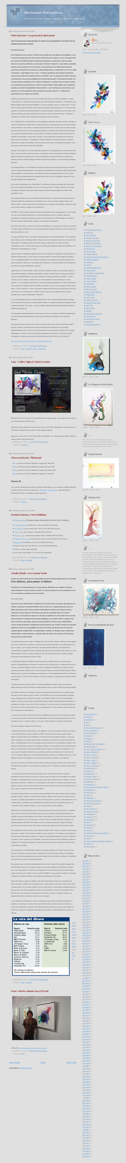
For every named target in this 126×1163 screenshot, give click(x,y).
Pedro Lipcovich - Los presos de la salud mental (33, 35)
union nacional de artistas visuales (98, 841)
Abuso (88, 717)
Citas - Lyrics (90, 760)
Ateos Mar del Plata (93, 241)
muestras (24, 445)
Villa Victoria (90, 846)
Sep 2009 (85, 1060)
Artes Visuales (91, 733)
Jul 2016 (85, 879)
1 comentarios (41, 499)
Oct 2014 (85, 925)
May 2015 (86, 909)
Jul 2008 (85, 1098)
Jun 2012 (85, 981)
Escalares (89, 262)
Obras (88, 822)
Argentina (89, 720)
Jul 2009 (85, 1066)
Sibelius (89, 311)
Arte (87, 725)
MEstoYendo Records (94, 292)
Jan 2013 (85, 965)
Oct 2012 (85, 970)
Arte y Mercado (91, 730)
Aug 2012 (85, 975)
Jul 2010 (85, 1034)
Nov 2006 (85, 1151)
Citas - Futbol (91, 755)
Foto (16, 463)
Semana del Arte (20, 520)
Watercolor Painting (93, 319)
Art (87, 722)
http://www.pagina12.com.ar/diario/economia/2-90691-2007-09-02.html (74, 940)
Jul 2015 (85, 903)
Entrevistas (90, 774)
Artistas (88, 736)
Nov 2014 (85, 922)
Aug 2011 (85, 1007)
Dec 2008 (85, 1084)
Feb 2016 (85, 885)
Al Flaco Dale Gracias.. (94, 230)
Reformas (89, 836)
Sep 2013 (85, 957)
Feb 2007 (85, 1143)
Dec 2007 (85, 1116)
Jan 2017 (85, 871)
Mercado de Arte (92, 811)
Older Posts (71, 1062)
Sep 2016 (85, 874)
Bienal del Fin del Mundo (95, 744)
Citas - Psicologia (39, 349)
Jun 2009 (85, 1068)
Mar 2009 (85, 1076)
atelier (88, 741)
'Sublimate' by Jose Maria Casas (48, 490)
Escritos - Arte (91, 776)
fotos (23, 560)
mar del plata (90, 809)
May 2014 (86, 935)
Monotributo (90, 814)
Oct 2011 (85, 1002)
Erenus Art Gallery (20, 535)
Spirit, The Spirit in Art (22, 539)
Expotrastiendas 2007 (21, 525)
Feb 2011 (85, 1018)
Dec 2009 (85, 1052)
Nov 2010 (85, 1026)
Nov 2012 (85, 967)
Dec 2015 (85, 890)
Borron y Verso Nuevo (94, 246)
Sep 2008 (85, 1092)
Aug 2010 (85, 1031)
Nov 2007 (85, 1119)
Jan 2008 (85, 1114)
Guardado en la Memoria (95, 273)
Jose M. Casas (91, 281)
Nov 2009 (85, 1055)
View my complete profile (91, 52)
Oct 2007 (85, 1122)
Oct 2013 (85, 954)
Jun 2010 (85, 1036)
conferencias (90, 768)
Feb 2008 (85, 1111)
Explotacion (90, 784)
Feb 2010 (85, 1047)
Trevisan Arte (91, 316)
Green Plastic (91, 270)
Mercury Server (91, 289)
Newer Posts (14, 1062)
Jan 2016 (85, 887)
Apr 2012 (85, 986)
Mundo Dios (90, 295)
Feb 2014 (85, 943)
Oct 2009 (85, 1058)
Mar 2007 (85, 1140)
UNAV (88, 838)
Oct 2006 (85, 1154)
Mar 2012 (85, 988)
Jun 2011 (85, 1010)
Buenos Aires (91, 746)
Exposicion (90, 790)
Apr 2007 (85, 1138)
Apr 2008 (85, 1106)
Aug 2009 (85, 1063)
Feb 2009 (85, 1079)
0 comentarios (41, 346)
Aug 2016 (85, 877)
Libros (88, 806)
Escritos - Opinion (92, 779)
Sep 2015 (85, 898)
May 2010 (86, 1039)
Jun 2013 (85, 959)
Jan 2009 (85, 1082)
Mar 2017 (85, 866)
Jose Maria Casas (92, 803)
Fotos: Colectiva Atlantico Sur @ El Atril (29, 991)
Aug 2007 (85, 1127)
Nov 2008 (85, 1087)
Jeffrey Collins (91, 278)
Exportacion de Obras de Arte (96, 787)
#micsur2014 (90, 714)
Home (43, 1062)
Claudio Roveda (92, 254)
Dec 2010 (85, 1023)
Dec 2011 (85, 996)
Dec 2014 (85, 919)
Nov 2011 (85, 999)
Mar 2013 (85, 962)
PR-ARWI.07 (19, 528)
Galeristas (89, 798)
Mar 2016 (85, 882)
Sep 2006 (85, 1156)
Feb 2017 (85, 869)
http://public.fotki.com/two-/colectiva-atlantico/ (32, 1048)
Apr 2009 (85, 1074)
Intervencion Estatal (93, 801)
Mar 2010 (85, 1044)
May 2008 (86, 1103)
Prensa (23, 502)
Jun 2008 (85, 1100)
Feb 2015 (85, 917)
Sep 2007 (85, 1124)
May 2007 (86, 1135)
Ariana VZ (89, 233)
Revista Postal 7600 (93, 303)
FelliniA (88, 265)
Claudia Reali (91, 251)
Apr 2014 (85, 938)
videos (88, 844)
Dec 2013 (85, 949)
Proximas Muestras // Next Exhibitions (28, 514)
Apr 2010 (85, 1042)
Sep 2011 (85, 1005)
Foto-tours (89, 792)
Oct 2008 (85, 1090)
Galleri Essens (19, 532)
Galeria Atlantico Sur (93, 268)
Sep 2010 (85, 1029)
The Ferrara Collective (94, 314)
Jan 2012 (85, 994)
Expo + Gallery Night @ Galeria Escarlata (30, 361)
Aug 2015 (85, 901)
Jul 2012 (85, 978)
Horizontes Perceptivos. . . (45, 13)
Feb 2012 (85, 991)
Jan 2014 (85, 946)
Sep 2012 (85, 973)
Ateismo (89, 738)
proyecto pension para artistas (97, 833)
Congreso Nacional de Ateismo (97, 257)
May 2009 (86, 1071)
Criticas (88, 771)
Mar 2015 (85, 914)
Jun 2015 (85, 906)
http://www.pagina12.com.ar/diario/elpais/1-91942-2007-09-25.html (31, 341)
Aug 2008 (85, 1095)
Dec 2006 (85, 1148)
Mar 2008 (85, 1108)
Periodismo (90, 825)
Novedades (90, 819)
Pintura (88, 827)
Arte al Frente (91, 235)
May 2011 (86, 1012)
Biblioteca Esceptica (93, 243)
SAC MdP (89, 305)
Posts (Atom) (26, 1068)
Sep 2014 (85, 927)
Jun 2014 (85, 933)
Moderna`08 (18, 542)
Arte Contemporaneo (93, 728)
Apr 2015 (85, 911)
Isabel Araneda (91, 276)
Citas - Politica (26, 349)
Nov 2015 (85, 893)
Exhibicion (89, 782)
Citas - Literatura (92, 757)
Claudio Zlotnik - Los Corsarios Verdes (29, 573)
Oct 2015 (85, 895)
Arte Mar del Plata (92, 238)
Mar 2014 (85, 941)
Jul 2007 (85, 1130)
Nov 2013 (85, 951)
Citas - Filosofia (91, 752)
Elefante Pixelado (92, 259)
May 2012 (86, 983)
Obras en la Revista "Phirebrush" (26, 457)
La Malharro (90, 284)
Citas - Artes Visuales (93, 749)
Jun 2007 (85, 1132)
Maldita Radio (91, 286)
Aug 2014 (85, 930)
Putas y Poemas (92, 300)
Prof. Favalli (90, 297)
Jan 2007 (85, 1146)
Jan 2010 (85, 1050)
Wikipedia (89, 322)
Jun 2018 (85, 863)
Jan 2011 (85, 1020)
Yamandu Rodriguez (93, 324)
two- (96, 40)
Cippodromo (90, 249)
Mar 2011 (85, 1015)
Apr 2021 (85, 861)
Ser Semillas (90, 308)
